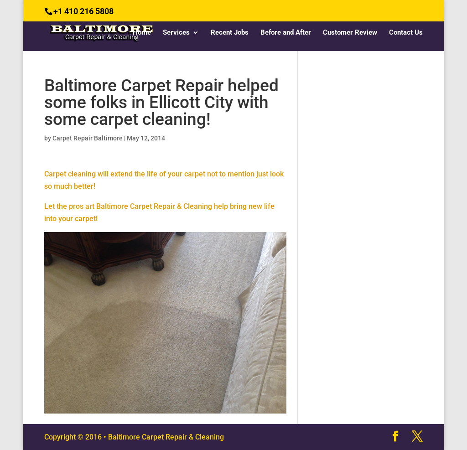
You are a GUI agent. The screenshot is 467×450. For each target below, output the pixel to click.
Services (176, 32)
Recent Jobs (230, 32)
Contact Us (406, 32)
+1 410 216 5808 (83, 11)
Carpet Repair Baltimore (87, 138)
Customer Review (350, 32)
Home (142, 32)
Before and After (285, 32)
